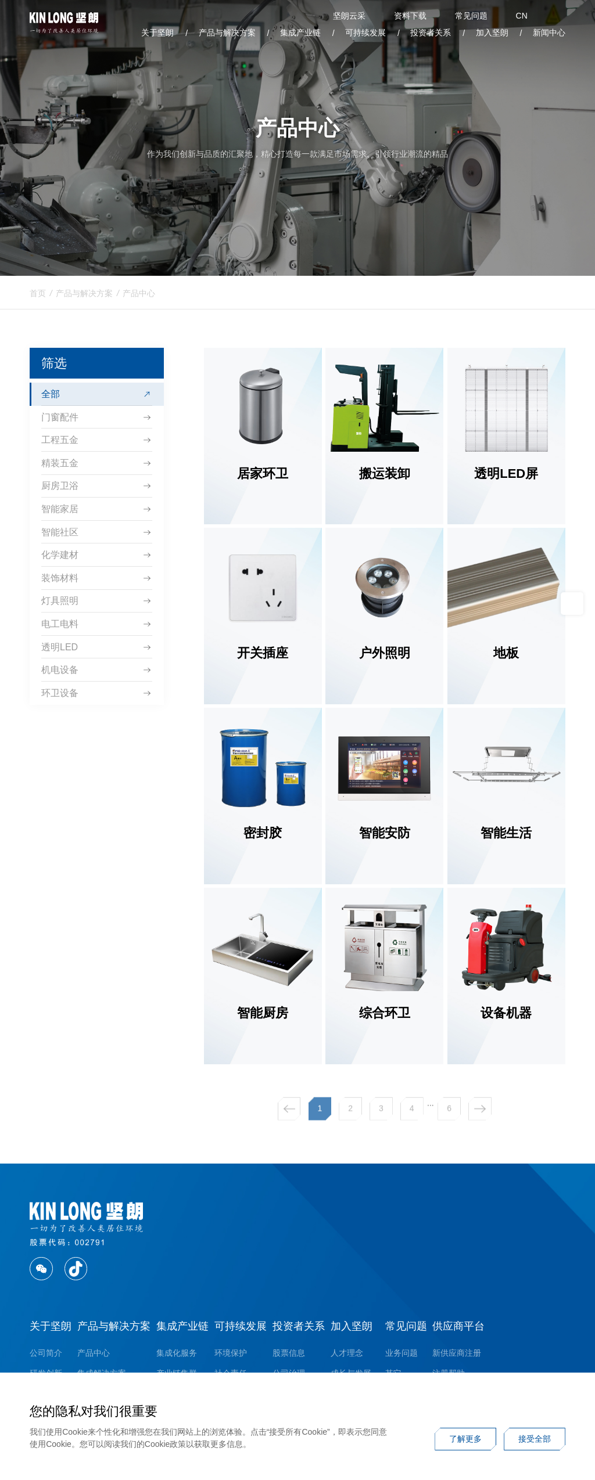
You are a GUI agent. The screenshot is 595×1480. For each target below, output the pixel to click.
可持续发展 (365, 32)
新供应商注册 (456, 1352)
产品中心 (139, 298)
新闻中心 (549, 32)
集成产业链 (300, 32)
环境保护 (230, 1352)
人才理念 (347, 1352)
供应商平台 (458, 1326)
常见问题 (406, 1326)
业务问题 (401, 1352)
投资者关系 (430, 32)
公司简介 (46, 1352)
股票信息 (289, 1352)
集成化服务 (176, 1352)
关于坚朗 (157, 32)
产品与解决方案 (227, 32)
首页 (38, 298)
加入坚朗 (492, 32)
